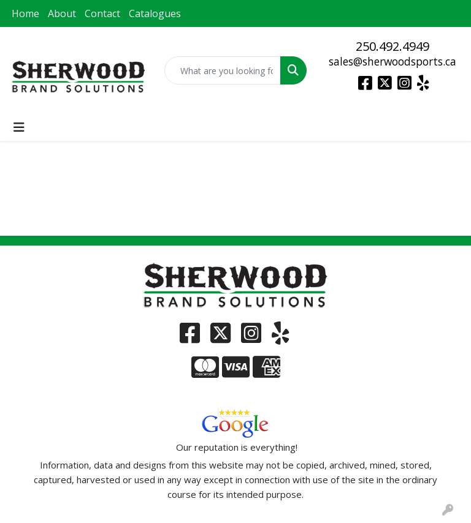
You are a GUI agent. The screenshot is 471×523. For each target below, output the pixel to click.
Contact (102, 13)
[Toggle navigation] (19, 127)
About (62, 13)
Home (25, 13)
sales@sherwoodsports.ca (392, 61)
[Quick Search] (222, 70)
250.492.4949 (392, 46)
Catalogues (155, 13)
